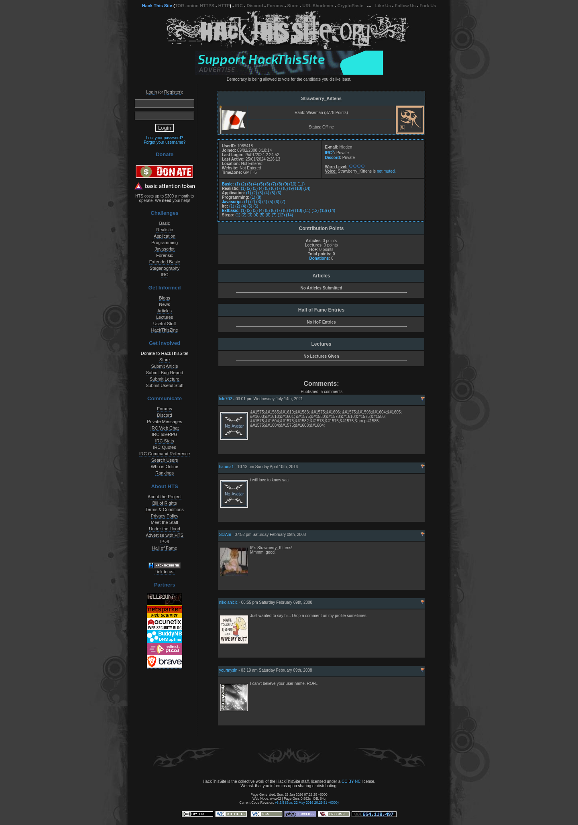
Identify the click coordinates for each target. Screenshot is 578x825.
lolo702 (225, 399)
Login (151, 92)
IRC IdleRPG (164, 434)
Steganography (165, 268)
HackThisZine (164, 330)
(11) (301, 184)
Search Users (164, 460)
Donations (319, 258)
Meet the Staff (164, 522)
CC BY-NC (351, 781)
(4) (255, 184)
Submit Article (164, 366)
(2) (243, 184)
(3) (249, 184)
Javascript (165, 248)
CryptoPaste (351, 5)
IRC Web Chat (165, 428)
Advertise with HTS (164, 535)
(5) (261, 184)
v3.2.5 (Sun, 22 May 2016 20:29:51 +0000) (307, 803)
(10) (293, 184)
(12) (315, 210)
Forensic (164, 255)
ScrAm (225, 534)
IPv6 (164, 541)
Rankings (164, 473)
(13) (323, 210)
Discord (255, 5)
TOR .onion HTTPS (194, 5)
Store (292, 5)
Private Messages (164, 421)
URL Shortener (317, 5)
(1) (237, 184)
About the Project (164, 496)
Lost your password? (164, 138)
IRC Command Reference (164, 453)
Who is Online (164, 466)
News (164, 304)
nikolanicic (228, 602)
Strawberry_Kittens (321, 98)
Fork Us (427, 5)
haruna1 (226, 466)
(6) (267, 184)
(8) (279, 184)
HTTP (224, 5)
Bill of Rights (164, 503)
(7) (273, 184)
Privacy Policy (164, 515)
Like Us (383, 5)
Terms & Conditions (164, 509)
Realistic (164, 229)
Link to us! (165, 571)
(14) (307, 188)
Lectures (164, 317)
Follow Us (405, 5)
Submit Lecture (164, 379)
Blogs (164, 297)
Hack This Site (157, 5)
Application (164, 236)
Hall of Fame (164, 548)
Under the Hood (164, 528)
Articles (164, 310)
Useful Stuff (164, 323)
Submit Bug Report (164, 372)
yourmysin (228, 670)
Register (172, 92)
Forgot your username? (164, 142)
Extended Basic (164, 261)
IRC (239, 5)
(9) (285, 184)
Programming (164, 242)
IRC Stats (164, 440)
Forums (275, 5)
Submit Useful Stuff (164, 385)
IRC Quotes (164, 447)
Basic (164, 223)
